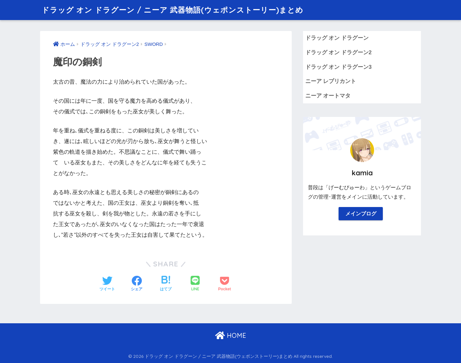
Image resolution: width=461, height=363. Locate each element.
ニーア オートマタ (328, 96)
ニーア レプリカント (330, 81)
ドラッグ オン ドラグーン (337, 38)
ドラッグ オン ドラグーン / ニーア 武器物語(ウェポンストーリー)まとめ (172, 10)
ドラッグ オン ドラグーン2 (338, 52)
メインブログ (360, 213)
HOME (230, 335)
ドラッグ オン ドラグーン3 (338, 67)
